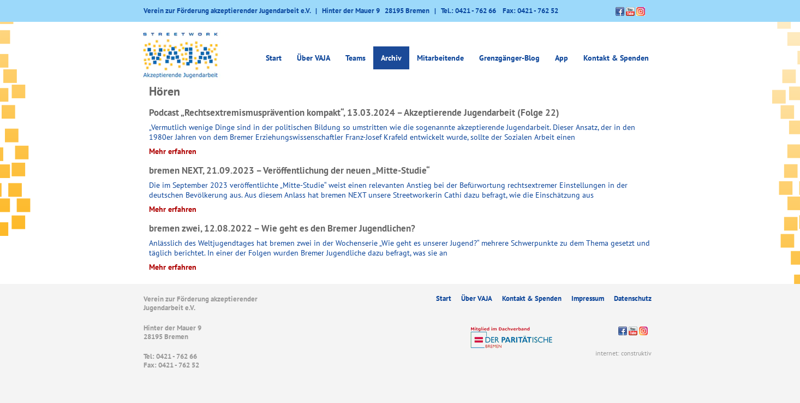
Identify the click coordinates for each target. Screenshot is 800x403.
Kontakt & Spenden (616, 58)
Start (274, 58)
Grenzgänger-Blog (509, 58)
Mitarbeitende (440, 58)
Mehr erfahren (172, 151)
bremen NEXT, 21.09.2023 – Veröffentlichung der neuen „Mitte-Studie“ (289, 170)
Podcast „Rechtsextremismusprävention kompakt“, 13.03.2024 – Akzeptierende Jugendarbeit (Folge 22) (354, 112)
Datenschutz (633, 298)
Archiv (391, 58)
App (561, 58)
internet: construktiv (623, 353)
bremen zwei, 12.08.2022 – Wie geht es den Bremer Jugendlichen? (282, 228)
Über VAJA (313, 58)
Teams (355, 58)
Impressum (587, 298)
